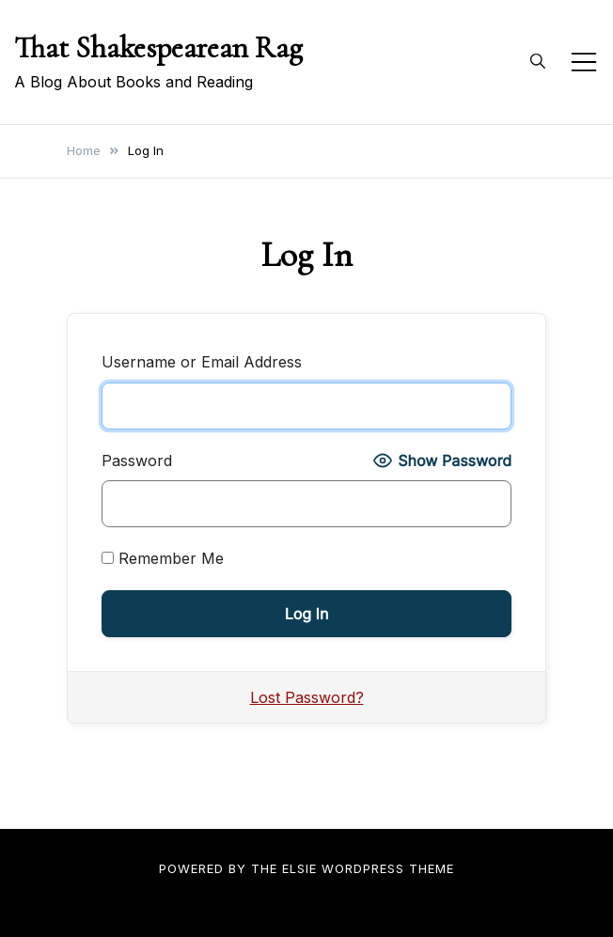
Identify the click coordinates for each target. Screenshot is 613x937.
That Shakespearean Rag (158, 47)
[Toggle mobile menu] (584, 62)
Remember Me (163, 558)
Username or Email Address (202, 361)
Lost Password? (307, 697)
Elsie (299, 868)
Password (137, 460)
